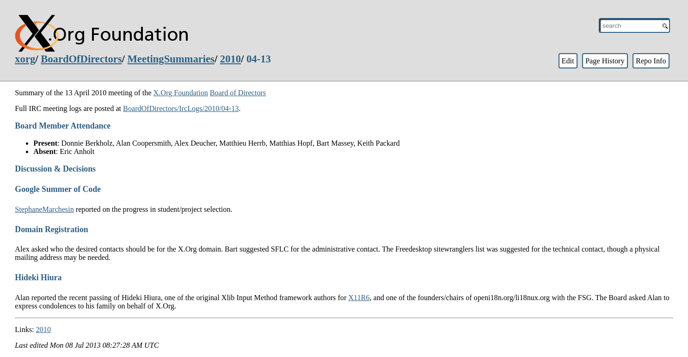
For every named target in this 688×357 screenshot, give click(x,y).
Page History (605, 60)
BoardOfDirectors (81, 59)
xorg (25, 59)
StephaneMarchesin (44, 209)
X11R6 (358, 298)
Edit (567, 60)
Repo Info (651, 60)
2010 (230, 59)
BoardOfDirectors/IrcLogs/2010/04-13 (181, 108)
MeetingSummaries (171, 59)
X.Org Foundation (181, 93)
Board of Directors (238, 93)
